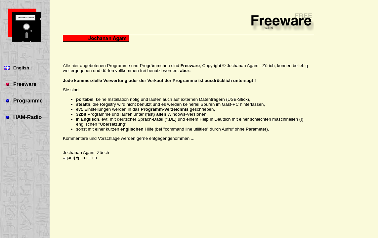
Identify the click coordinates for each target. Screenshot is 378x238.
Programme (28, 100)
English (21, 67)
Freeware (24, 84)
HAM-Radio (27, 117)
